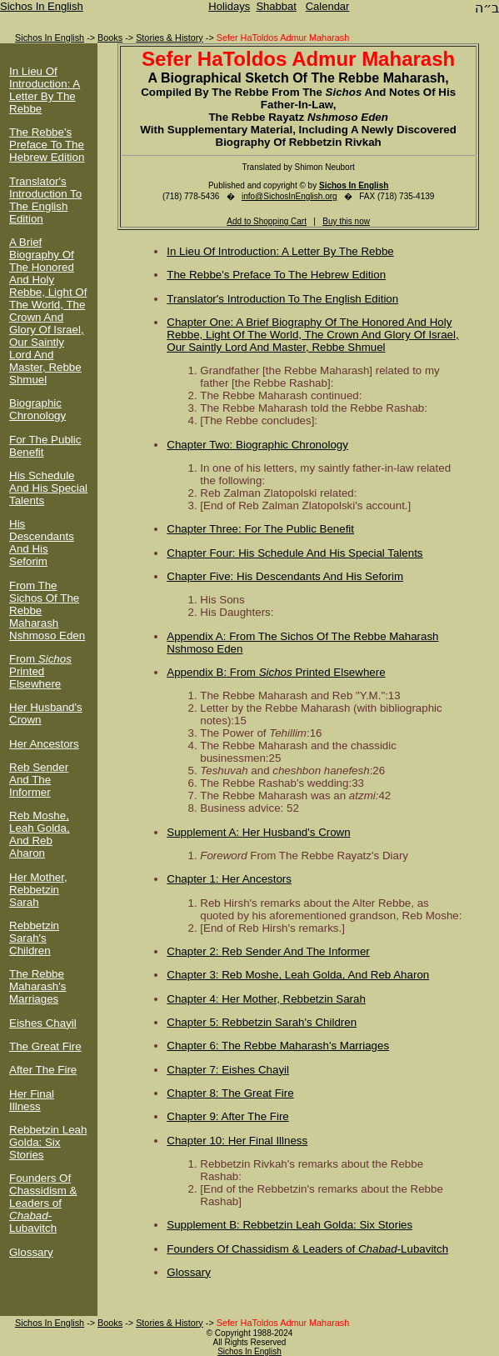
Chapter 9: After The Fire (227, 1116)
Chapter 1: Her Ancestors (229, 879)
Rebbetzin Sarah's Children (34, 938)
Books (109, 38)
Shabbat (276, 6)
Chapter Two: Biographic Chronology (257, 444)
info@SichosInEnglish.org (289, 196)
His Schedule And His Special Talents (48, 488)
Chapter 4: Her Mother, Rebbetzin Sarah (266, 999)
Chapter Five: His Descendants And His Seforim (285, 576)
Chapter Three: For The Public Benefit (260, 529)
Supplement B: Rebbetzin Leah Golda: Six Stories (289, 1224)
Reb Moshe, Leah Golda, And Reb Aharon (39, 834)
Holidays (229, 6)
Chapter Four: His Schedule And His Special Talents (294, 553)
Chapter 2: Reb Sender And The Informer (268, 951)
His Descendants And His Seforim (41, 543)
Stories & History (169, 38)
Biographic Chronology (37, 409)
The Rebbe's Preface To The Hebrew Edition (46, 144)
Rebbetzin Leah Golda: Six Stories (48, 1142)
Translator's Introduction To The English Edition (45, 200)
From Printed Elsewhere (40, 671)
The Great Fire (45, 1046)
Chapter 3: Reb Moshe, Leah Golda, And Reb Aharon (298, 974)
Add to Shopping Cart (267, 221)
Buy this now (346, 221)
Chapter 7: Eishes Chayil (228, 1069)
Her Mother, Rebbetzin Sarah (38, 889)
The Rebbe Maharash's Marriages (37, 986)
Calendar (328, 6)
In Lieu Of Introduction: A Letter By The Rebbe (44, 90)
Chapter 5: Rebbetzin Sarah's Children (262, 1022)
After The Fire (43, 1069)
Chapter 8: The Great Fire (230, 1093)
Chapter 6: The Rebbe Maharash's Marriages (278, 1045)
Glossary (31, 1252)
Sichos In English (41, 6)
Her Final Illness (31, 1100)
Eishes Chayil (43, 1023)
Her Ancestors (44, 744)
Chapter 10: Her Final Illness (237, 1140)
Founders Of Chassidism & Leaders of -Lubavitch (43, 1203)
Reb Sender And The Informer (38, 779)
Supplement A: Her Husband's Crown (258, 832)
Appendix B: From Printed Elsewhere (276, 672)
